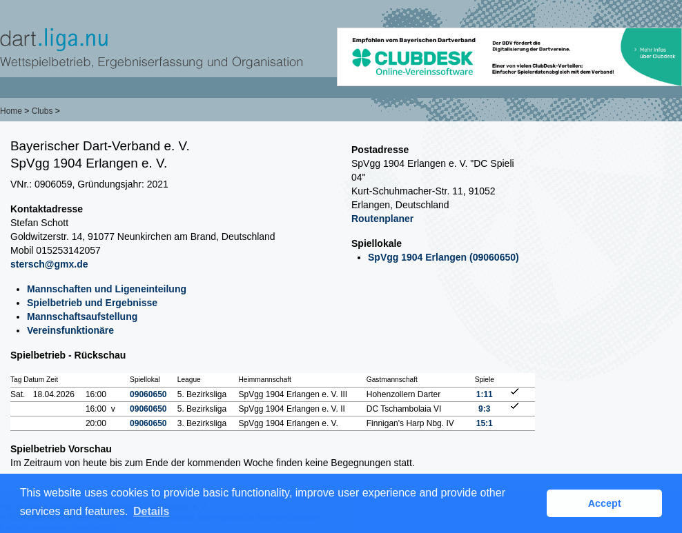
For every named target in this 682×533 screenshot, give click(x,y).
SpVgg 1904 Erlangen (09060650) (443, 257)
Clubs (42, 111)
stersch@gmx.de (49, 264)
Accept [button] (604, 503)
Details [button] (151, 511)
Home (11, 111)
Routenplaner (382, 218)
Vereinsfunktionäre (70, 330)
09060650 (148, 394)
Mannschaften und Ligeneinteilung (106, 288)
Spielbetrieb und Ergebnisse (92, 302)
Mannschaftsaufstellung (82, 316)
